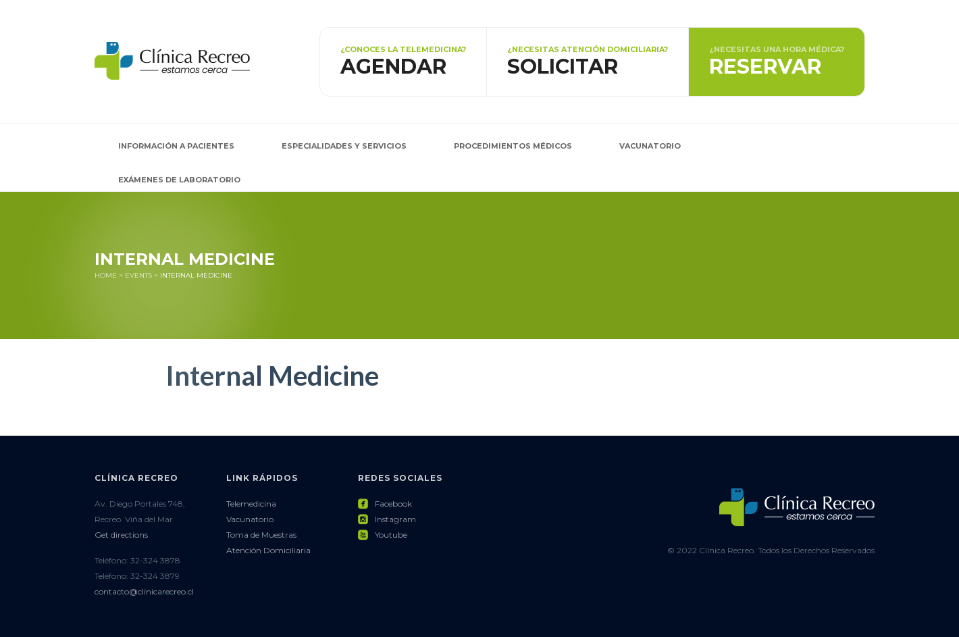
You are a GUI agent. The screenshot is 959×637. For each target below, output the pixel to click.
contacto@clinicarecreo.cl (144, 591)
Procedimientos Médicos (513, 146)
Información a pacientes (176, 146)
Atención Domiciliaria (268, 550)
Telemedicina (251, 504)
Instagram (387, 519)
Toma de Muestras (261, 535)
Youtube (382, 535)
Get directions (121, 535)
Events (138, 275)
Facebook (385, 504)
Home (106, 275)
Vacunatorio (650, 146)
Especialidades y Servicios (344, 146)
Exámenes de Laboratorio (179, 179)
